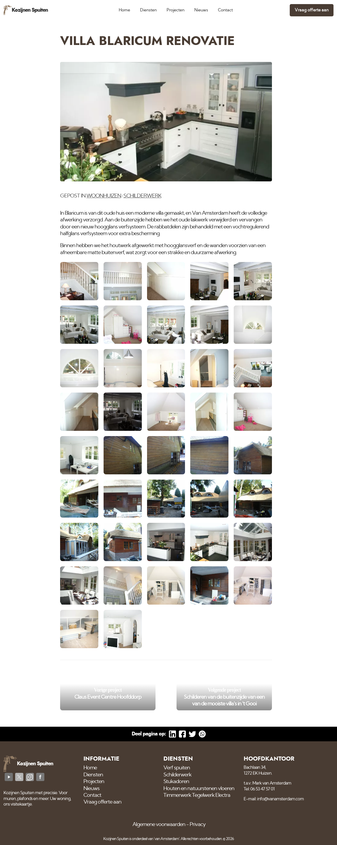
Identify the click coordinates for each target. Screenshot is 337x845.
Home (124, 10)
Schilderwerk (142, 196)
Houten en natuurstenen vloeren (198, 788)
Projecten (175, 10)
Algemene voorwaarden (158, 824)
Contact (225, 10)
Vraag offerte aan (312, 10)
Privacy (197, 824)
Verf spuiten (176, 768)
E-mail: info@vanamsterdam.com (274, 799)
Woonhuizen (103, 196)
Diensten (148, 10)
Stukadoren (176, 781)
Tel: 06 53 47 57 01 (259, 789)
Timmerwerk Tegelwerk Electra (196, 795)
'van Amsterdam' (166, 839)
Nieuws (201, 10)
